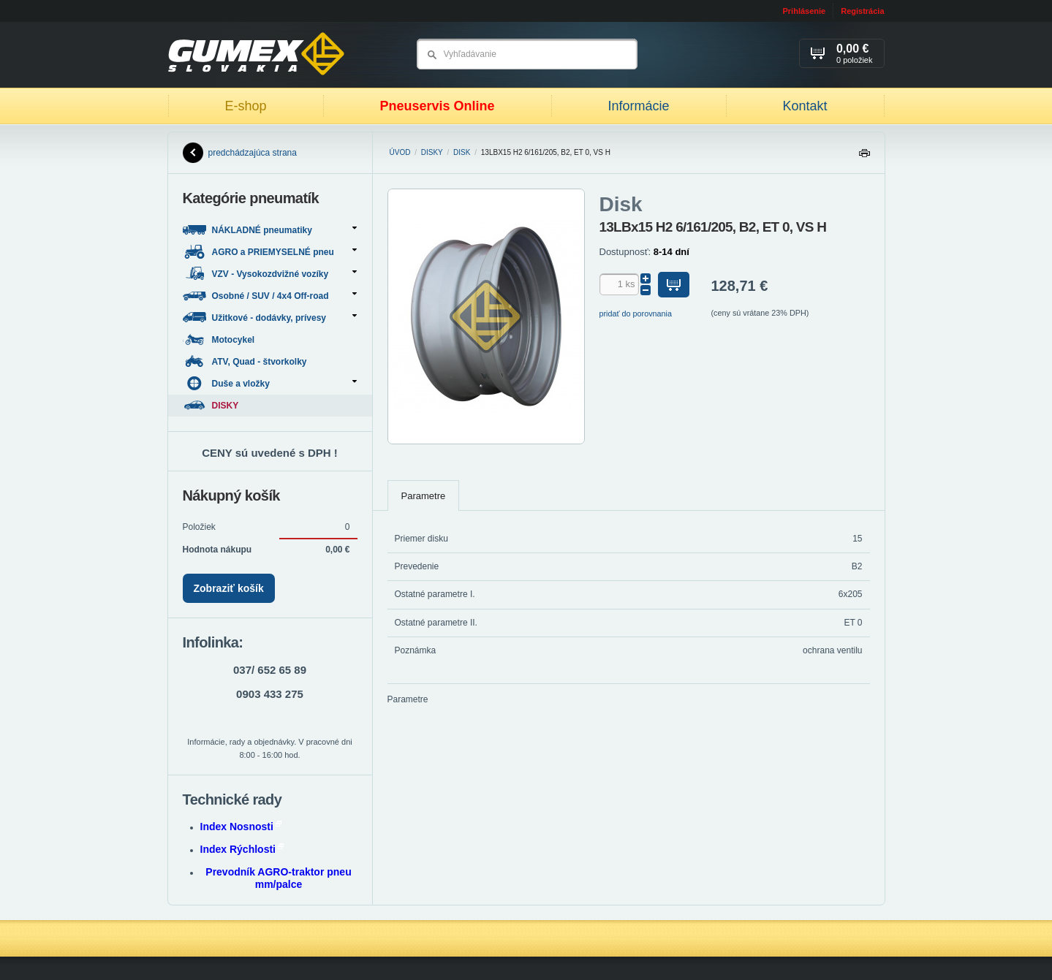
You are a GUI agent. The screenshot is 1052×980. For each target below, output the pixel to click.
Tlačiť (864, 156)
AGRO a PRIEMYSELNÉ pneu (270, 252)
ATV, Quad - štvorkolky (246, 361)
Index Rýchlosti (242, 849)
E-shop (245, 106)
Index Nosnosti (240, 826)
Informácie (638, 106)
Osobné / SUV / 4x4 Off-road (270, 296)
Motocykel (220, 339)
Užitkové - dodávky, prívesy (270, 317)
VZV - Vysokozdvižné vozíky (270, 274)
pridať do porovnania (636, 313)
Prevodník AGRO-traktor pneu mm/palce (278, 878)
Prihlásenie (803, 11)
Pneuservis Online (436, 106)
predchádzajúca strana (240, 153)
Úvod (400, 152)
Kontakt (804, 106)
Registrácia (862, 11)
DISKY (432, 152)
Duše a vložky (270, 383)
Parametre (423, 495)
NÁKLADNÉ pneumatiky (270, 230)
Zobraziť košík (229, 588)
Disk (461, 152)
